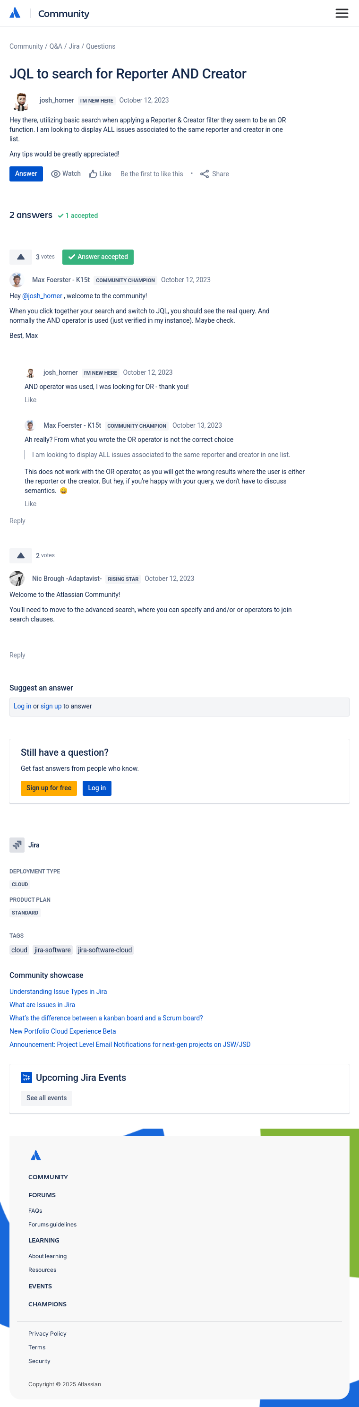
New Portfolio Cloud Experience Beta (62, 1031)
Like (30, 400)
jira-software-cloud (105, 950)
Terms (36, 1347)
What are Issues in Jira (42, 1005)
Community (64, 13)
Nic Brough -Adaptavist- (67, 578)
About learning (47, 1256)
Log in (23, 706)
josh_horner (57, 100)
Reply (17, 521)
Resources (42, 1269)
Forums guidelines (52, 1224)
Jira (74, 46)
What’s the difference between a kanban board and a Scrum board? (106, 1018)
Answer (26, 173)
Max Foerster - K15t (61, 280)
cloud (19, 950)
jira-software (52, 950)
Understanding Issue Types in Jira (58, 991)
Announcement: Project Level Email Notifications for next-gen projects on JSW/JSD (130, 1044)
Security (39, 1360)
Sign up (51, 706)
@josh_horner (42, 296)
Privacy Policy (47, 1333)
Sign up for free (48, 788)
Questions (100, 46)
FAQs (35, 1210)
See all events (46, 1098)
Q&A (56, 46)
